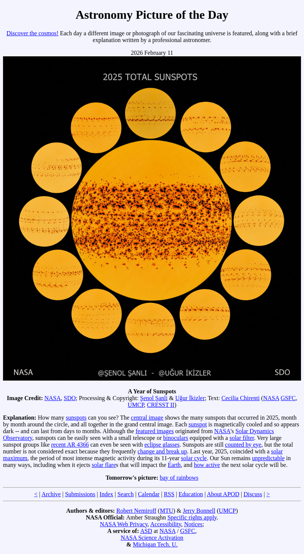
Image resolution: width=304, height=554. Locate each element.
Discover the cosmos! (32, 33)
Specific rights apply (192, 517)
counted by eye (243, 444)
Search (125, 494)
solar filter (241, 438)
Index (106, 494)
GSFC (288, 398)
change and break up (162, 451)
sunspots (76, 417)
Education (191, 494)
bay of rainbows (179, 477)
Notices (193, 524)
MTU (166, 510)
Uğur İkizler (190, 398)
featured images (155, 431)
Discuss (253, 494)
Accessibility (165, 524)
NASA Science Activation (152, 537)
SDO (70, 398)
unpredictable (268, 458)
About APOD (223, 494)
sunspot (198, 424)
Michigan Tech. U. (155, 544)
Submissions (80, 494)
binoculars (175, 438)
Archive (51, 494)
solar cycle (194, 458)
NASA (52, 398)
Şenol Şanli (154, 398)
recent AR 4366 (69, 444)
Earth (174, 465)
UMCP (136, 405)
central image (147, 417)
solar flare (104, 465)
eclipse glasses (162, 444)
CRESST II (160, 405)
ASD (146, 531)
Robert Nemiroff (136, 510)
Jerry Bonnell (199, 510)
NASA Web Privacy (123, 524)
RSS (169, 494)
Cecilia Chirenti (241, 398)
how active (207, 465)
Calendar (149, 494)
